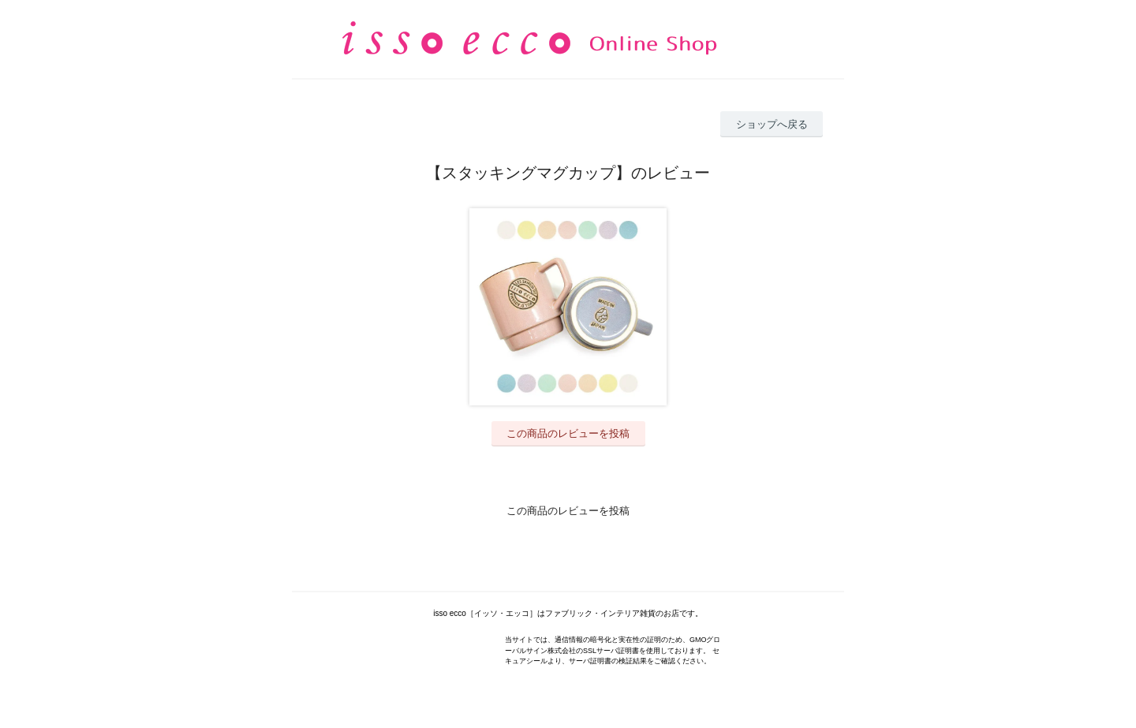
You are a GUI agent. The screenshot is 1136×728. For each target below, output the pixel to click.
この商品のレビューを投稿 (568, 433)
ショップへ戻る (772, 124)
